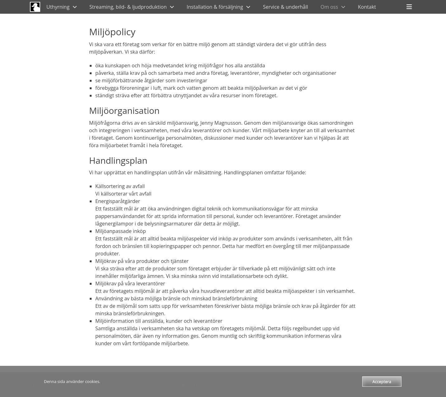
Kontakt (367, 6)
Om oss (329, 6)
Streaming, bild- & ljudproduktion (128, 6)
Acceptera (381, 381)
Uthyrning (57, 6)
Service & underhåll (285, 6)
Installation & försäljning (215, 6)
